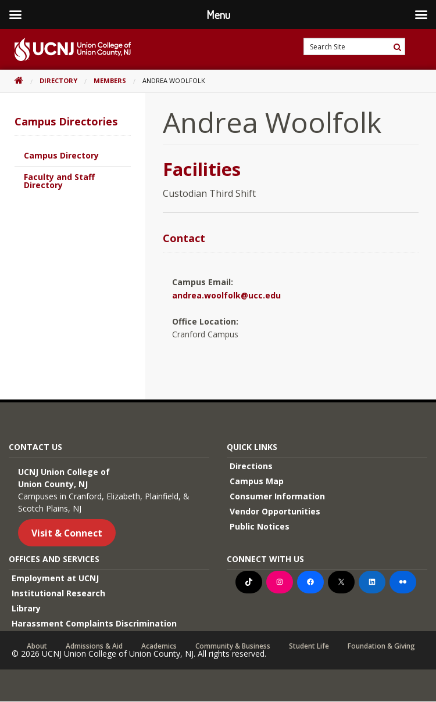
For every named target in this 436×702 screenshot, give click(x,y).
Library (26, 608)
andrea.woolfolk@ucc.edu (226, 295)
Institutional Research (58, 593)
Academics (159, 646)
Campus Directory (61, 155)
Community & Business (232, 646)
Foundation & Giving (381, 646)
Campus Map (257, 481)
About (37, 646)
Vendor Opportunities (275, 511)
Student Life (309, 646)
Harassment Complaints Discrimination (94, 623)
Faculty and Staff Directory (59, 180)
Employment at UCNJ (55, 578)
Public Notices (260, 526)
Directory (58, 80)
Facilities (202, 169)
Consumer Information (277, 496)
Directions (251, 465)
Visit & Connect (66, 533)
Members (110, 80)
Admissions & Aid (94, 646)
